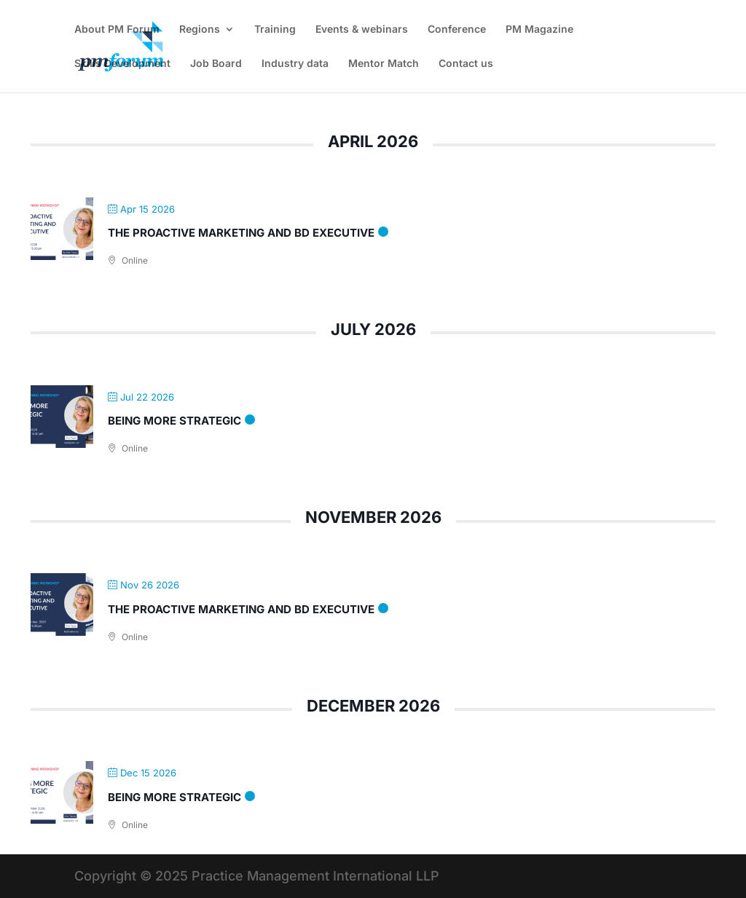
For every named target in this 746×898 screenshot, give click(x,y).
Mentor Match (383, 63)
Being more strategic (174, 421)
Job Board (216, 63)
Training (275, 29)
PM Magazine (539, 29)
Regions (199, 29)
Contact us (466, 63)
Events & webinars (361, 29)
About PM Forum (117, 29)
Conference (457, 29)
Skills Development (122, 63)
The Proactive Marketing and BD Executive (241, 233)
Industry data (295, 63)
